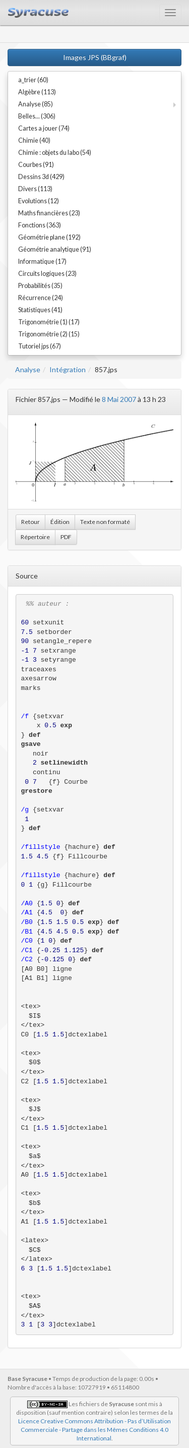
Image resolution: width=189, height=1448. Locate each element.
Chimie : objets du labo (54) (54, 152)
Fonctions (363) (39, 225)
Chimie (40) (34, 140)
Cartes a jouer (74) (44, 128)
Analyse (27, 369)
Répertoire (35, 537)
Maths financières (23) (49, 213)
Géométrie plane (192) (49, 237)
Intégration (67, 369)
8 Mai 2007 (119, 399)
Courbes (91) (36, 164)
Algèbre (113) (37, 92)
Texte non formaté (105, 522)
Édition (60, 522)
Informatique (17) (42, 261)
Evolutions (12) (38, 201)
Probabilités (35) (40, 285)
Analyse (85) (35, 104)
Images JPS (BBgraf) (95, 57)
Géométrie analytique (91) (54, 249)
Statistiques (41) (40, 310)
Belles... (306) (36, 116)
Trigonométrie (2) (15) (49, 334)
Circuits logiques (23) (47, 273)
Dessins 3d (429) (41, 177)
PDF (66, 537)
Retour (30, 522)
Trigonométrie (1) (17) (49, 322)
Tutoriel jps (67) (39, 346)
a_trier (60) (33, 80)
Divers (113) (35, 189)
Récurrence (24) (40, 298)
